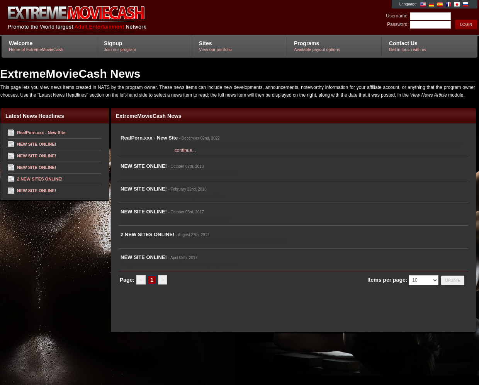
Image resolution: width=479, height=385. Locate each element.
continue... (185, 150)
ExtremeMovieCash (93, 17)
